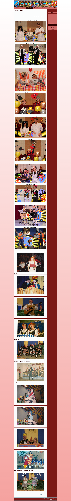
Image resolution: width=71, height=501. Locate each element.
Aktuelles (23, 7)
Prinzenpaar (52, 19)
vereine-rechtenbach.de (53, 499)
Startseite (17, 7)
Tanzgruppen (52, 23)
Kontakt (54, 7)
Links (49, 7)
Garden (52, 21)
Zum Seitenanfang (41, 494)
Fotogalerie (36, 7)
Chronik (52, 27)
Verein (52, 12)
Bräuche (52, 29)
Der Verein (29, 7)
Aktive (52, 25)
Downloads (43, 7)
